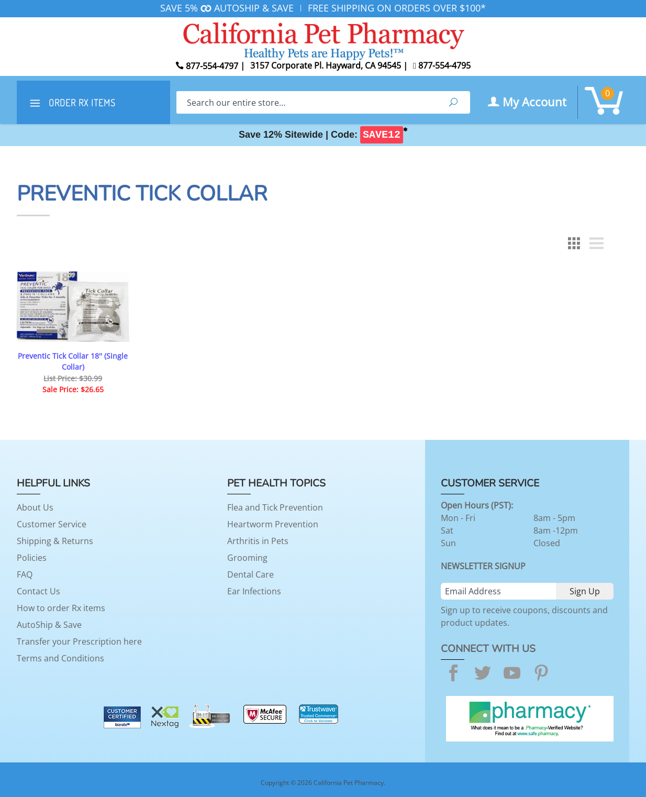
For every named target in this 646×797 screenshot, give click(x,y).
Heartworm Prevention (272, 524)
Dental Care (250, 574)
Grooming (247, 557)
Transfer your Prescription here (79, 641)
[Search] (306, 102)
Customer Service (51, 524)
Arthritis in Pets (257, 541)
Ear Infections (254, 591)
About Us (35, 507)
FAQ (24, 574)
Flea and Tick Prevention (275, 507)
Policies (32, 557)
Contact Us (38, 591)
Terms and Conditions (60, 658)
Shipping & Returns (55, 541)
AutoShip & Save (49, 624)
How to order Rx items (61, 608)
